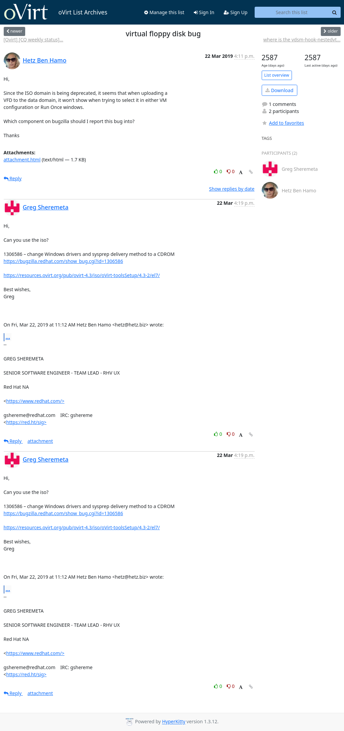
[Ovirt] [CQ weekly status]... (33, 39)
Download (279, 90)
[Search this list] (292, 12)
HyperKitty (173, 722)
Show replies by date (231, 189)
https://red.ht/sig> (26, 422)
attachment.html (22, 159)
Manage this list (164, 12)
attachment (40, 441)
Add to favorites (283, 123)
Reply (13, 178)
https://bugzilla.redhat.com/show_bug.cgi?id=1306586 (63, 261)
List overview (276, 75)
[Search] (335, 12)
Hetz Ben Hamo (45, 60)
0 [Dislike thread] (231, 171)
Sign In (204, 12)
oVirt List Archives (56, 12)
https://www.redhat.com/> (35, 401)
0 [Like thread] (218, 171)
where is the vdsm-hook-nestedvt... (302, 39)
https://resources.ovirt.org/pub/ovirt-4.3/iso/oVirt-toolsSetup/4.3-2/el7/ (82, 275)
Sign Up (236, 12)
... (8, 337)
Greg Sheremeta (46, 207)
